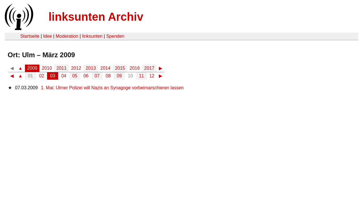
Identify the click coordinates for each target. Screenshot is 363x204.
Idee (47, 36)
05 (74, 75)
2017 (149, 68)
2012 (76, 68)
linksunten (92, 36)
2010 (47, 68)
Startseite (29, 36)
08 (108, 75)
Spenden (115, 36)
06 (85, 75)
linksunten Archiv (95, 16)
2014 (105, 68)
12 (151, 75)
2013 (91, 68)
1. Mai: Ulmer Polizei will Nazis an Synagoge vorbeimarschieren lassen (112, 87)
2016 (135, 68)
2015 (120, 68)
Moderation (67, 36)
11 (141, 75)
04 (63, 75)
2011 (61, 68)
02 (41, 75)
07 (97, 75)
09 (119, 75)
